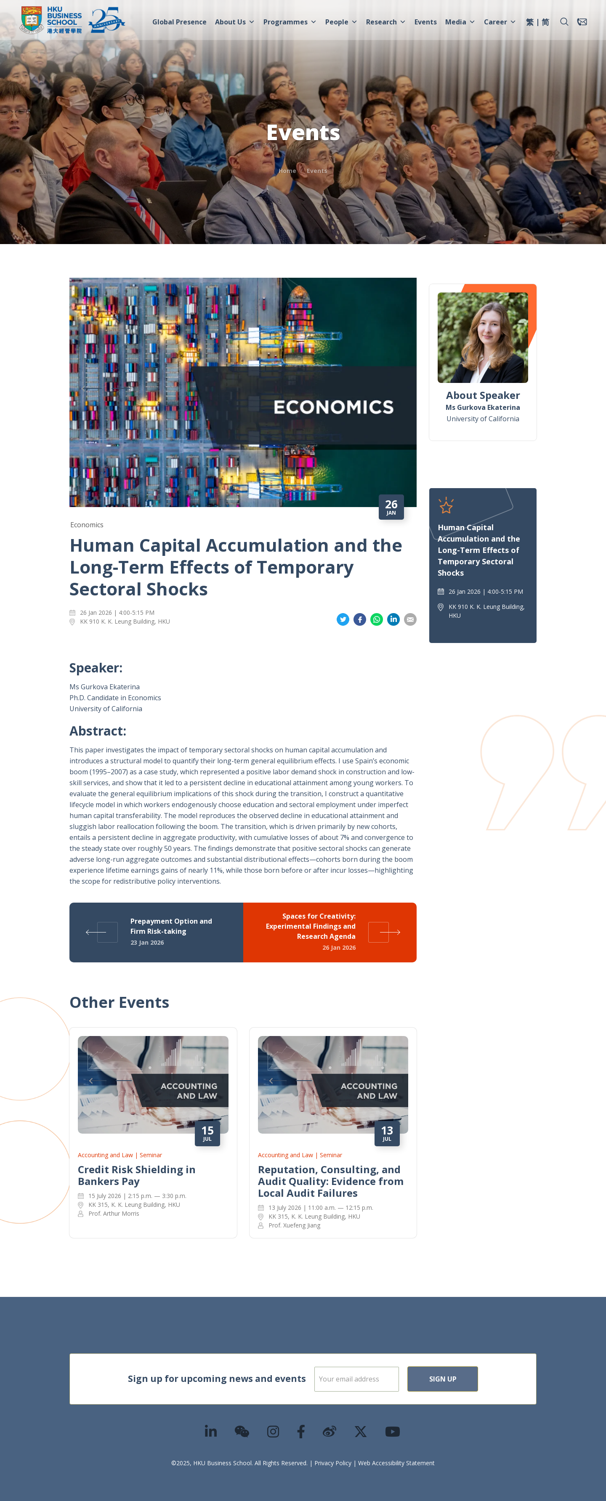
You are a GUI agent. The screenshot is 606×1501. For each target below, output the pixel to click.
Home (287, 171)
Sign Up (470, 1379)
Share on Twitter (343, 620)
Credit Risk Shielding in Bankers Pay (137, 1175)
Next (122, 388)
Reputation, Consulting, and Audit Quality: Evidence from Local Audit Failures (331, 1181)
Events (426, 22)
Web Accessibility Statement (396, 1463)
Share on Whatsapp (376, 620)
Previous (92, 388)
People (341, 22)
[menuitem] (530, 23)
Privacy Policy (332, 1463)
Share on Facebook (360, 620)
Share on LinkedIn (393, 620)
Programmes (290, 22)
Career (500, 22)
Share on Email (410, 620)
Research (386, 22)
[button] (564, 22)
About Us (235, 22)
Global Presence (179, 22)
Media (460, 22)
